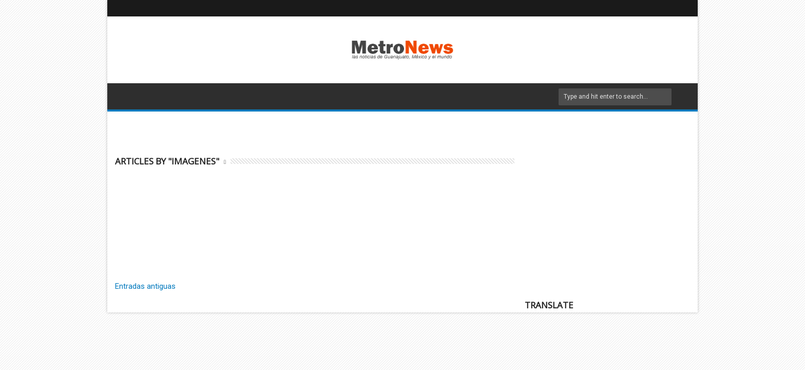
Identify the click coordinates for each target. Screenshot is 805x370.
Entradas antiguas (145, 286)
